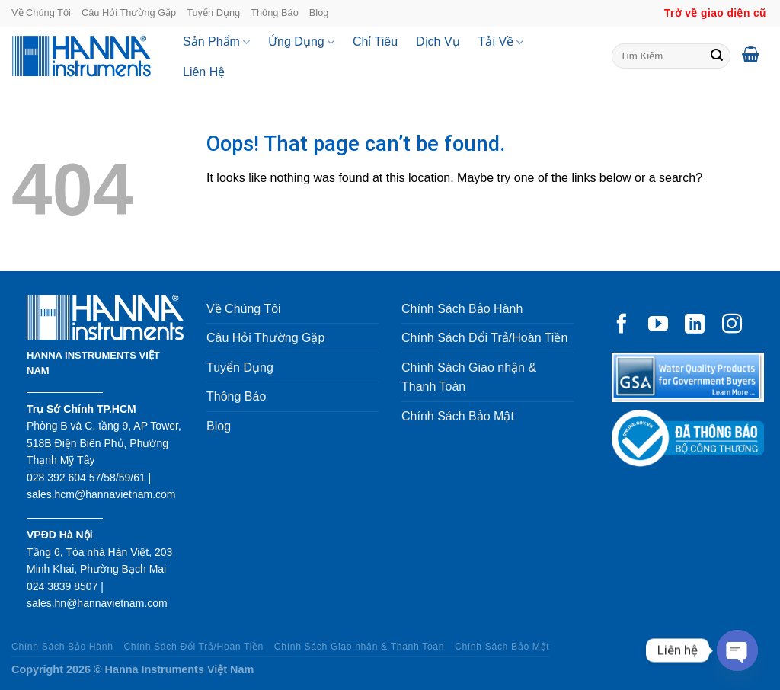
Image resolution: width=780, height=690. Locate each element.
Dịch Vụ (438, 41)
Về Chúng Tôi (41, 12)
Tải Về (501, 42)
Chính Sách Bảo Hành (462, 308)
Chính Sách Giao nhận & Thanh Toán (468, 377)
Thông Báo (275, 12)
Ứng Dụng (301, 42)
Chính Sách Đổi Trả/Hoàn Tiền (484, 337)
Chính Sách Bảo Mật (457, 416)
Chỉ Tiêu (375, 41)
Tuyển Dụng (213, 12)
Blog (319, 12)
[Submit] (717, 56)
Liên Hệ (204, 71)
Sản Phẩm (216, 42)
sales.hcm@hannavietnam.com (101, 494)
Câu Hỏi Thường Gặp (129, 12)
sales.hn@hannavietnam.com (97, 603)
